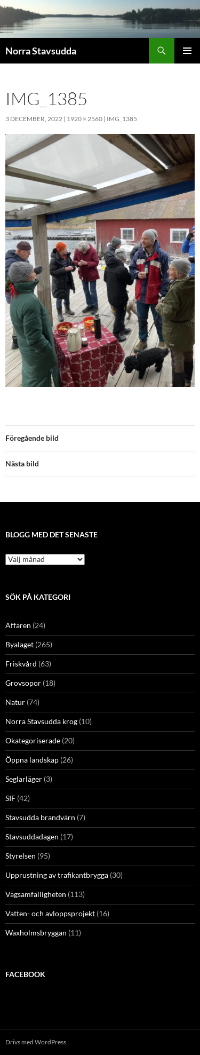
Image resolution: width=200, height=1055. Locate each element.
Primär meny (187, 51)
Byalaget (19, 644)
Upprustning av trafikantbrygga (56, 874)
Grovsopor (23, 682)
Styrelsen (20, 855)
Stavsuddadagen (32, 836)
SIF (10, 798)
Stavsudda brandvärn (40, 817)
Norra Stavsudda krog (41, 721)
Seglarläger (23, 778)
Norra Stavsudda (40, 51)
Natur (15, 702)
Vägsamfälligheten (35, 894)
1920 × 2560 (84, 119)
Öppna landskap (32, 759)
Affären (18, 625)
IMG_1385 (122, 119)
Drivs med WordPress (35, 1042)
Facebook (25, 974)
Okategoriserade (32, 740)
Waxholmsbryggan (36, 932)
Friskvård (21, 663)
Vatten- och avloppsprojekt (50, 913)
